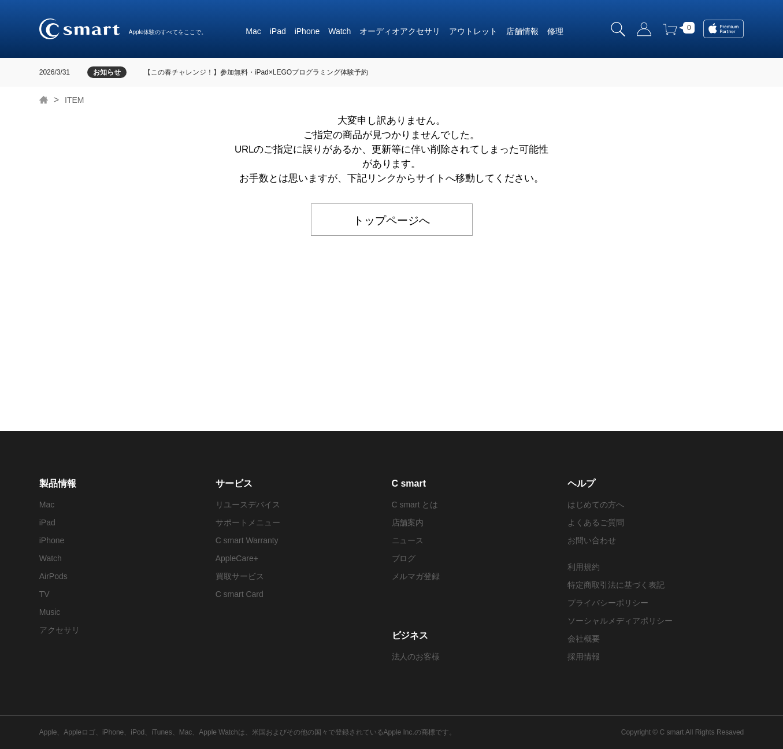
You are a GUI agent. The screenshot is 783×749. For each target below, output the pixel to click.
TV (44, 594)
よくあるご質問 (595, 522)
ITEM (74, 100)
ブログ (404, 558)
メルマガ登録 (416, 576)
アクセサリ (420, 31)
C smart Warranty (247, 540)
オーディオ (379, 31)
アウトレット (473, 31)
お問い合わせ (591, 540)
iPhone (307, 31)
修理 (555, 31)
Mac (253, 31)
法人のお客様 (416, 656)
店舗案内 (408, 522)
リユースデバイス (248, 504)
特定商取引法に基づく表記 (616, 584)
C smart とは (415, 504)
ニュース (408, 540)
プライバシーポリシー (607, 602)
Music (50, 612)
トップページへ (391, 219)
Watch (339, 31)
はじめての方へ (595, 504)
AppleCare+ (237, 558)
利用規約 (583, 567)
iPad (278, 31)
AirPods (53, 576)
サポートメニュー (248, 522)
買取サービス (240, 576)
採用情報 (583, 656)
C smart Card (240, 594)
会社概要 (583, 638)
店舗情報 (522, 31)
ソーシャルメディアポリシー (620, 620)
